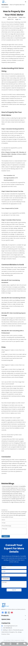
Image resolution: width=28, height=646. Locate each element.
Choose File (6, 579)
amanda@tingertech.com (10, 626)
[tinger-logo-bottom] (6, 605)
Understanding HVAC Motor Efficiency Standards (14, 500)
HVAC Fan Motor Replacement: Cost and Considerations (14, 488)
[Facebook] (2, 612)
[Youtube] (12, 612)
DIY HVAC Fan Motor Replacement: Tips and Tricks (14, 497)
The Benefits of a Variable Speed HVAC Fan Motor (14, 498)
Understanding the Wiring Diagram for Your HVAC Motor (14, 491)
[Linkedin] (6, 612)
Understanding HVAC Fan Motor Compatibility (14, 486)
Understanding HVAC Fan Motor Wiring (12, 493)
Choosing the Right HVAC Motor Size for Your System (14, 495)
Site (20, 19)
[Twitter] (9, 612)
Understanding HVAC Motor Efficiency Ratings (14, 490)
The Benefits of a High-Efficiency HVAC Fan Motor (14, 502)
